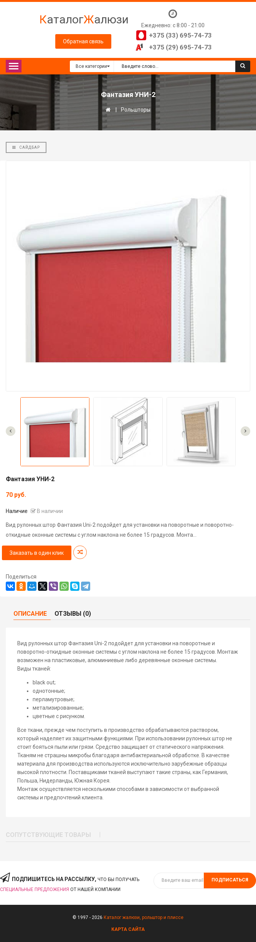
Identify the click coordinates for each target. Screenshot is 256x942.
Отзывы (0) (73, 613)
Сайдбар (26, 147)
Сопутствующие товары (48, 834)
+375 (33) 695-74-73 (180, 35)
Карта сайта (128, 929)
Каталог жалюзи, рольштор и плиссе (143, 917)
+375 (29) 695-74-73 (180, 47)
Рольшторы (135, 110)
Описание (30, 613)
